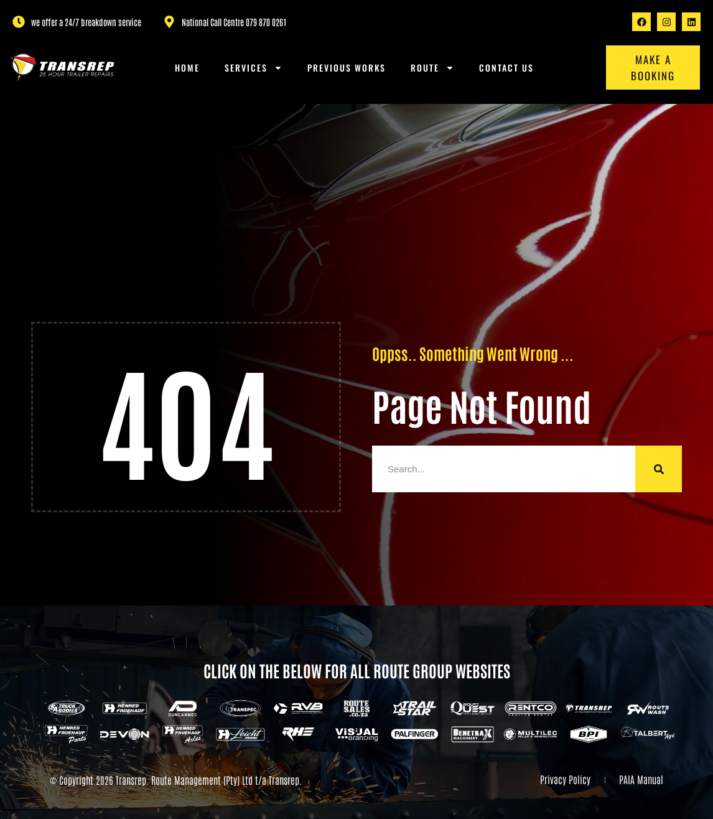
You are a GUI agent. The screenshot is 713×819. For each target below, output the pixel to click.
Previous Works (346, 67)
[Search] (658, 469)
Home (187, 67)
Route (432, 67)
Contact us (506, 67)
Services (253, 67)
